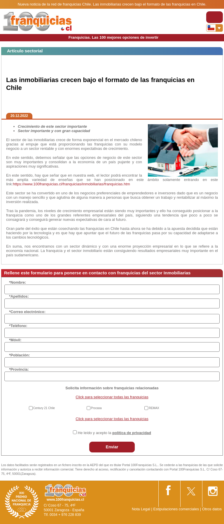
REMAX (154, 408)
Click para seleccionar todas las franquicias (112, 397)
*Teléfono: (18, 326)
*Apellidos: (19, 296)
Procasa (96, 408)
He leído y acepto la (114, 433)
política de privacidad (131, 433)
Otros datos (212, 509)
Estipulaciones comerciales (176, 509)
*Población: (19, 355)
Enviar (112, 447)
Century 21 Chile (44, 408)
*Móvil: (15, 340)
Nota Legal (141, 509)
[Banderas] (214, 28)
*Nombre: (17, 282)
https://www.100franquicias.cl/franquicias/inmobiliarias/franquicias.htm (71, 184)
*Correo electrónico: (27, 312)
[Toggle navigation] (214, 17)
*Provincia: (19, 369)
